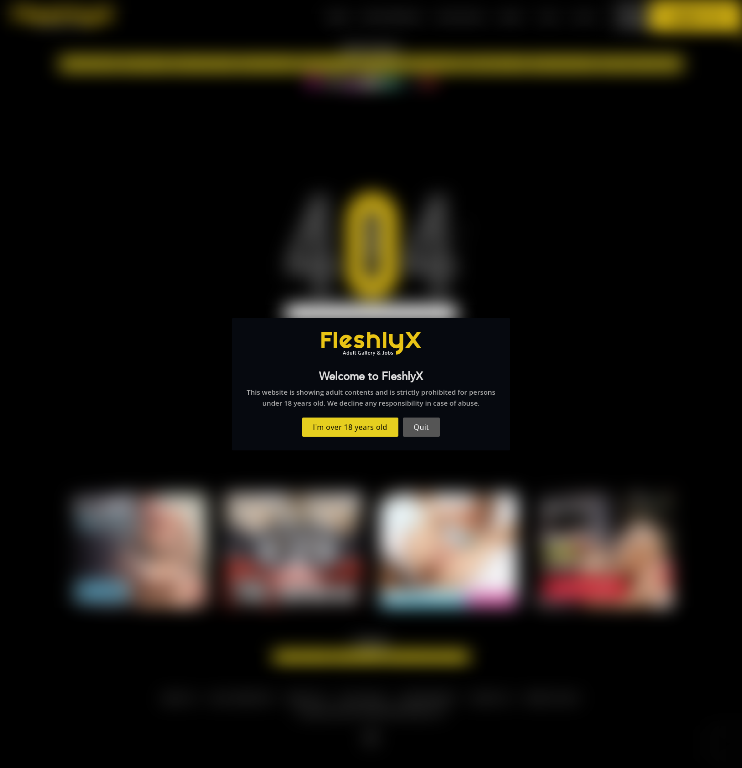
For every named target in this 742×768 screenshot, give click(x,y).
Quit (421, 427)
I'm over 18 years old (350, 427)
